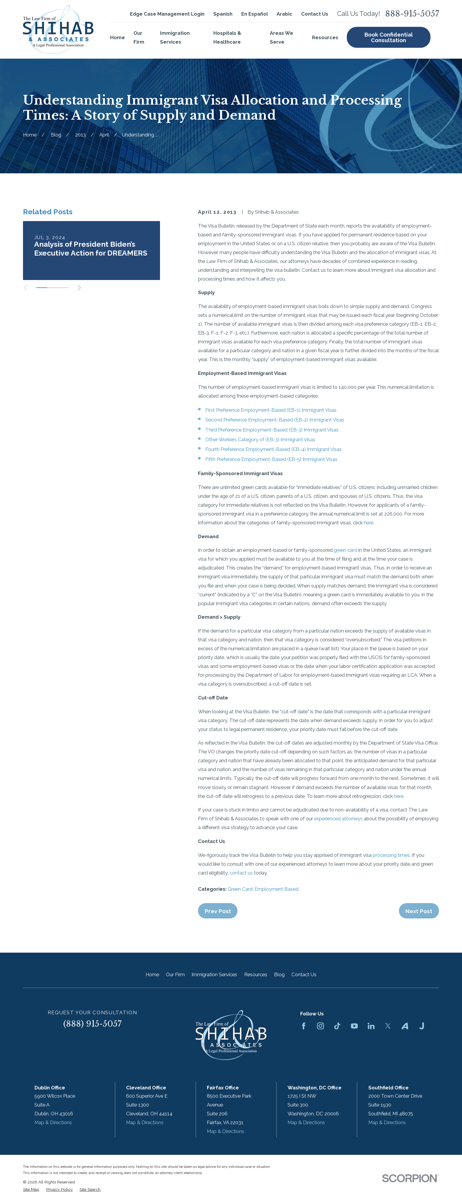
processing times (391, 855)
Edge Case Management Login (167, 14)
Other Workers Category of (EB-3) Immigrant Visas (260, 439)
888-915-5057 (412, 14)
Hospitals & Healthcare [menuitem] (227, 37)
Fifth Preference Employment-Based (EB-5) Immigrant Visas (271, 459)
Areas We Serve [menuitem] (281, 37)
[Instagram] (320, 1025)
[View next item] (79, 287)
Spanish (222, 14)
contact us (241, 873)
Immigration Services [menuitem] (175, 37)
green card (345, 550)
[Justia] (421, 1025)
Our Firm (175, 974)
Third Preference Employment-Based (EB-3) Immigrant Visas (272, 430)
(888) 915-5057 (92, 1024)
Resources (255, 974)
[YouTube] (354, 1025)
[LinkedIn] (371, 1025)
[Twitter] (388, 1025)
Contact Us (314, 14)
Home (152, 974)
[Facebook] (303, 1025)
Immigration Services (214, 974)
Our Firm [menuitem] (138, 37)
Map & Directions (53, 1122)
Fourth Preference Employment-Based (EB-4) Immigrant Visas (273, 449)
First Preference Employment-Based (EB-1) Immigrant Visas (270, 410)
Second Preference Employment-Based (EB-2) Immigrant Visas (274, 420)
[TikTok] (337, 1025)
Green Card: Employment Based (263, 889)
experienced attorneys (338, 818)
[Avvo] (404, 1025)
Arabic (284, 14)
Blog (279, 974)
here (368, 523)
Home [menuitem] (117, 37)
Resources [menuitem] (325, 37)
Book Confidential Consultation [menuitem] (388, 37)
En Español (254, 14)
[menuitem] (31, 1189)
